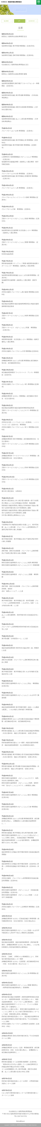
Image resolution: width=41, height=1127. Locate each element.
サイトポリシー (20, 1121)
